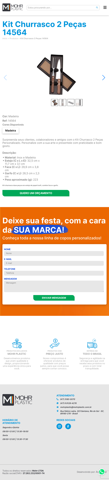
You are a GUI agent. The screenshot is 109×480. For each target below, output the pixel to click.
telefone (54, 272)
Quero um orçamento (36, 193)
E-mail (54, 262)
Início (4, 38)
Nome (54, 252)
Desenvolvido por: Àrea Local (92, 472)
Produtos (14, 38)
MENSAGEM (54, 285)
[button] (103, 77)
